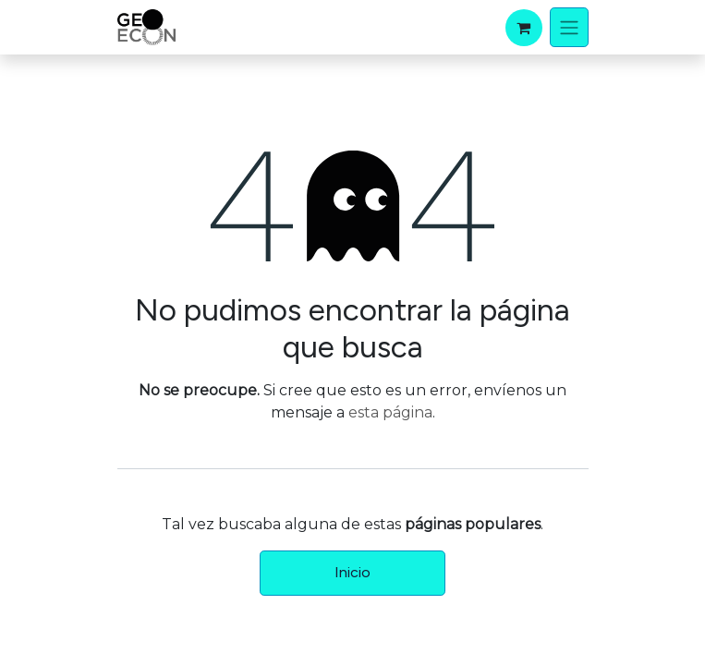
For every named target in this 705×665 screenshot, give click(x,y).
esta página (390, 412)
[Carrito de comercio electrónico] (523, 27)
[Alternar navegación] (569, 27)
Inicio (352, 572)
